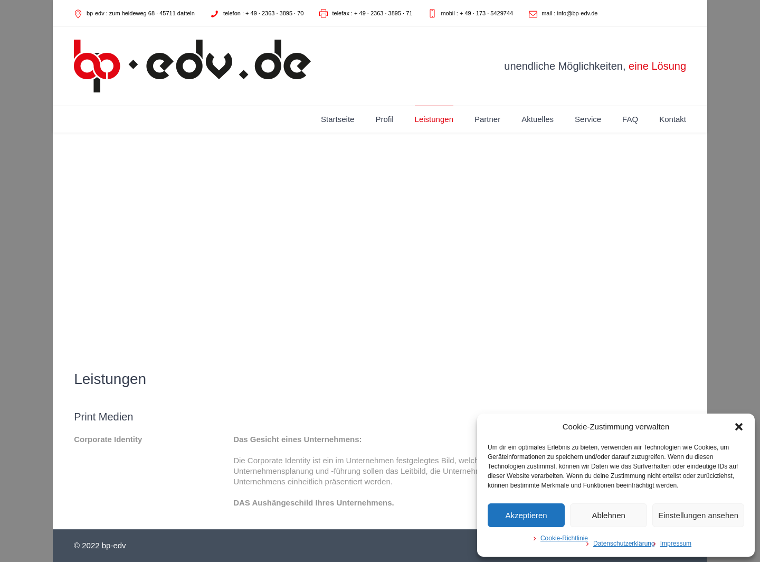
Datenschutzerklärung (624, 543)
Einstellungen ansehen (698, 515)
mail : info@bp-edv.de (569, 13)
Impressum (675, 543)
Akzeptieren (526, 515)
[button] (739, 427)
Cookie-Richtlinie (564, 538)
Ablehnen (608, 515)
